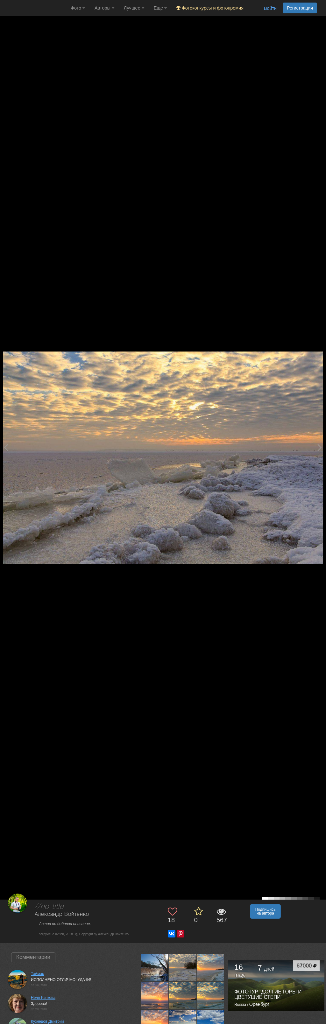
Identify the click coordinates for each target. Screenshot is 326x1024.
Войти (270, 8)
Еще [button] (160, 8)
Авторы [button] (104, 8)
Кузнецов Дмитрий (47, 1021)
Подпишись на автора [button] (265, 911)
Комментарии (33, 957)
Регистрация (300, 8)
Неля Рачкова (43, 997)
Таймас (37, 974)
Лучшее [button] (134, 8)
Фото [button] (78, 8)
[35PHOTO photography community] (34, 8)
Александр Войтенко (62, 914)
